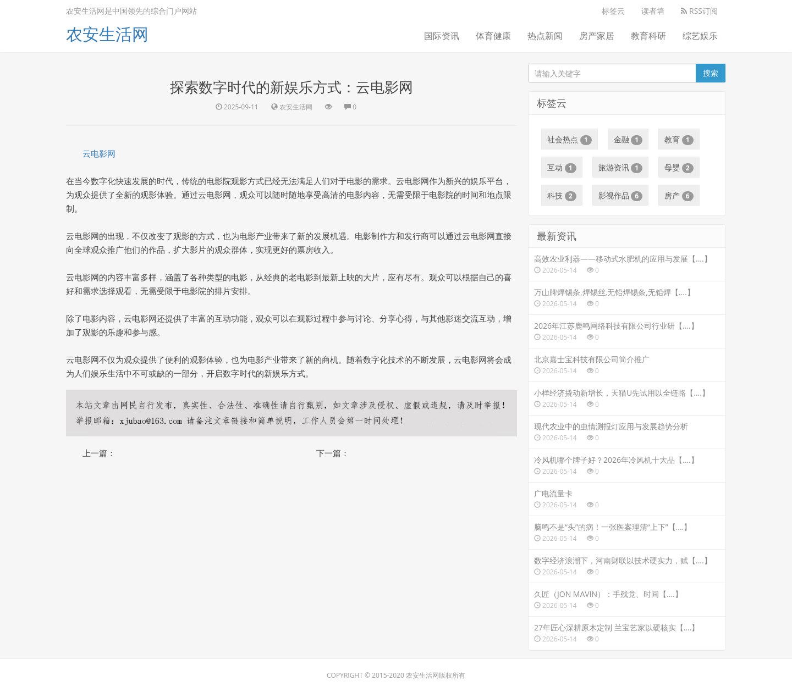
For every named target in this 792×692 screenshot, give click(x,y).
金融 (628, 139)
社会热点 (569, 139)
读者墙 (652, 10)
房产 (679, 195)
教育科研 (648, 36)
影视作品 (620, 195)
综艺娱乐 (700, 36)
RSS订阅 (699, 10)
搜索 (710, 73)
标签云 (613, 10)
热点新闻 (545, 36)
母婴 (679, 167)
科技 (561, 195)
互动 (561, 167)
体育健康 (493, 36)
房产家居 (596, 36)
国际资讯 (441, 36)
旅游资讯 (620, 167)
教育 (679, 139)
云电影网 (99, 153)
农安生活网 (107, 34)
